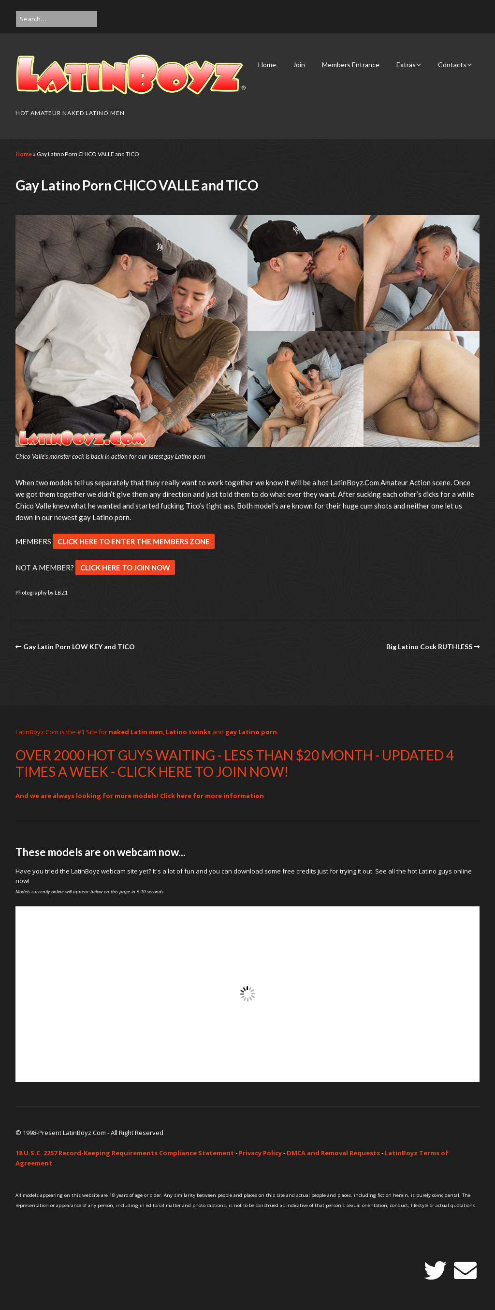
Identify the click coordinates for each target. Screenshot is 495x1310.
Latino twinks (188, 732)
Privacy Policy (260, 1153)
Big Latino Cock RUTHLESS (429, 646)
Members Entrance (350, 64)
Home (267, 64)
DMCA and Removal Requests (333, 1153)
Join (299, 64)
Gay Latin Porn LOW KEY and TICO (79, 646)
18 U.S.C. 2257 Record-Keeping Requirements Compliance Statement (124, 1153)
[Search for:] (56, 19)
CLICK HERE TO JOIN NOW (125, 567)
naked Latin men (136, 732)
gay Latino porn (251, 732)
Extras (406, 64)
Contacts (452, 64)
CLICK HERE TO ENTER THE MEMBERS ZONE (134, 541)
